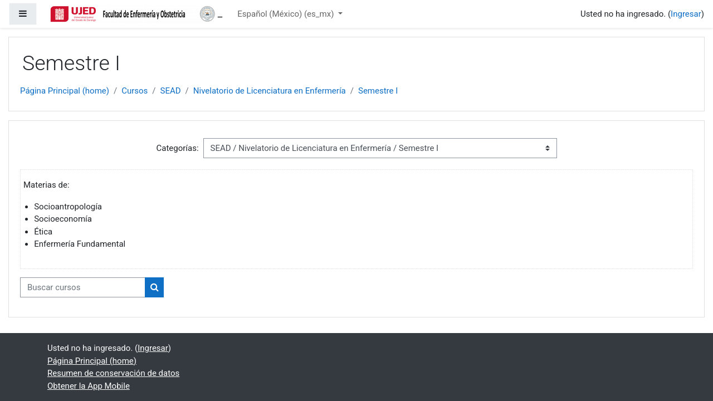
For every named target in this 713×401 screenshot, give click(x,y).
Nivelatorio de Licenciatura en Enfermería (269, 91)
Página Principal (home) (64, 91)
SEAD (170, 91)
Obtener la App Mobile (88, 386)
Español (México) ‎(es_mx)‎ (286, 14)
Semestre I (378, 91)
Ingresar (686, 14)
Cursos (134, 91)
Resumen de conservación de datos (113, 373)
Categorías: (177, 148)
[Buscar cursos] (82, 287)
